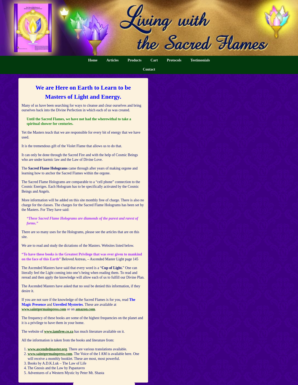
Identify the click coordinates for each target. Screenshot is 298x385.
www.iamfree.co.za (58, 331)
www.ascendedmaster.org (47, 349)
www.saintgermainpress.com (44, 309)
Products (135, 60)
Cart (154, 60)
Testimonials (200, 60)
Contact (149, 69)
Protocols (174, 60)
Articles (112, 60)
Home (92, 60)
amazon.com (85, 309)
